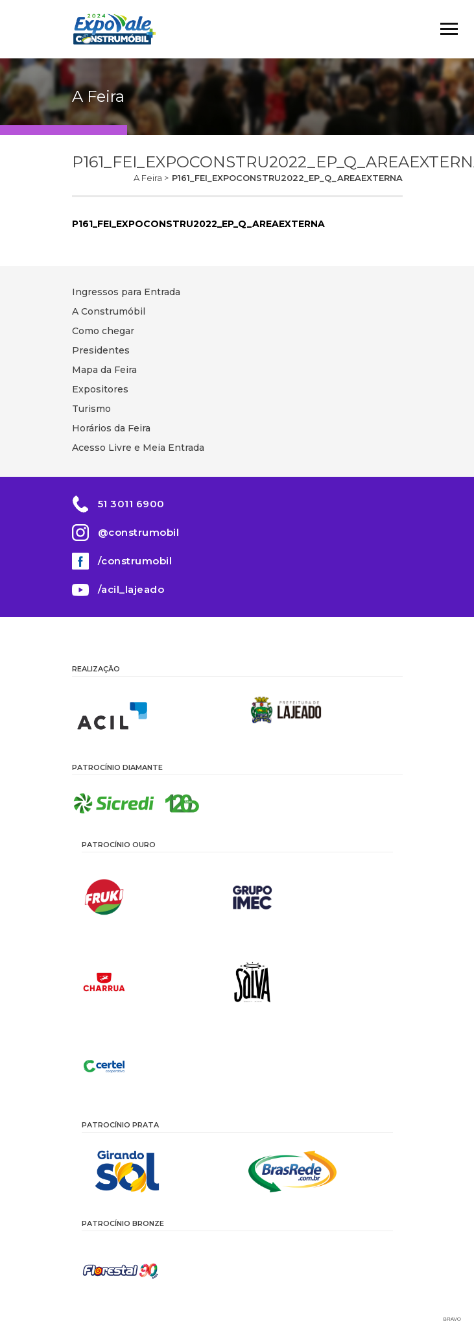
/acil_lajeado (131, 589)
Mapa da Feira (104, 370)
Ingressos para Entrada (126, 292)
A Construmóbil (108, 311)
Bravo (452, 1319)
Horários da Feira (111, 428)
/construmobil (135, 561)
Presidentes (101, 350)
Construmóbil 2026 (114, 29)
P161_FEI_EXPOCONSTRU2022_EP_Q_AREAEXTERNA (198, 224)
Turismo (91, 409)
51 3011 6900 (131, 504)
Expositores (100, 389)
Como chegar (103, 331)
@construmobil (139, 532)
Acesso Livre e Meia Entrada (138, 447)
